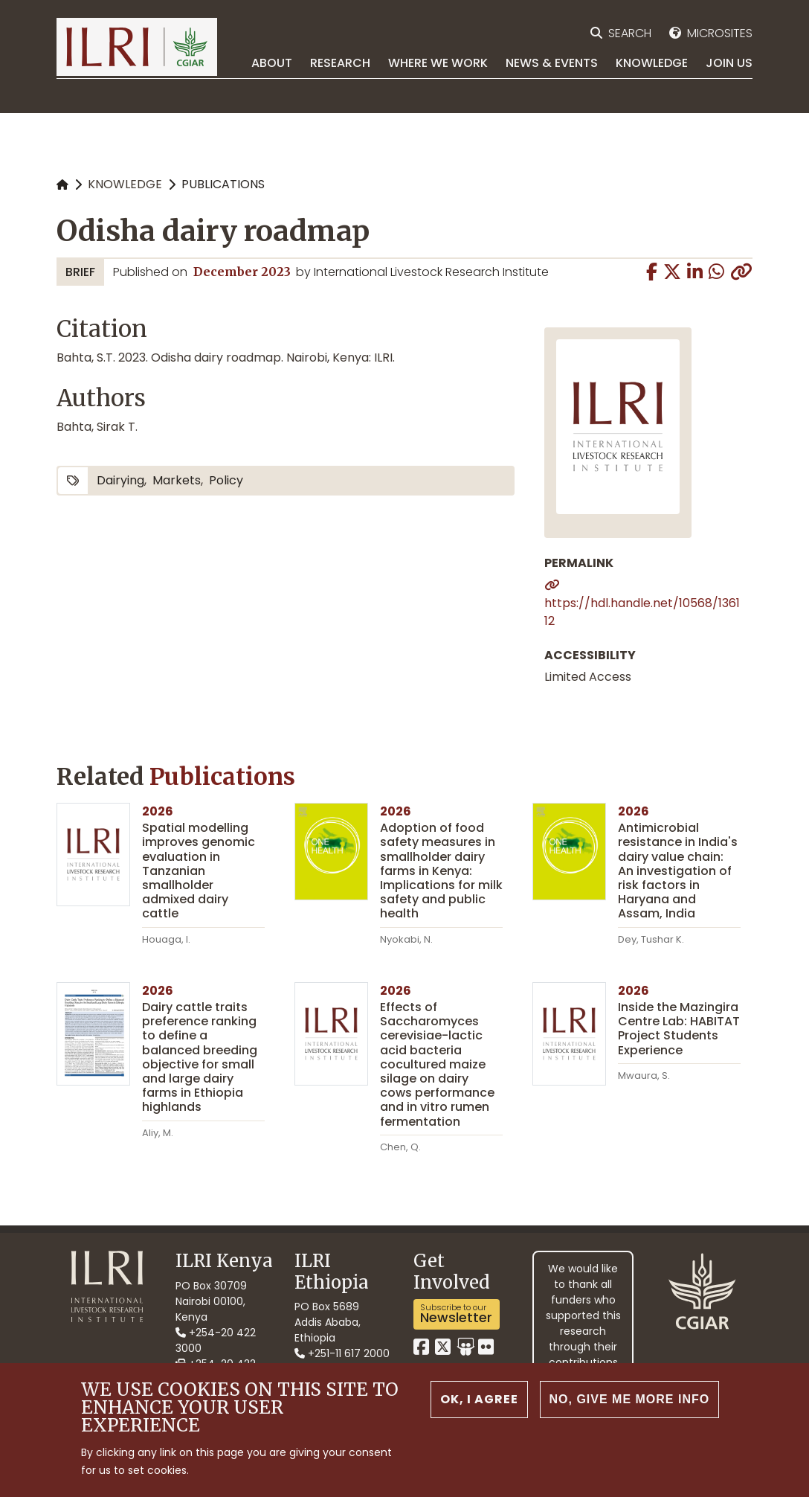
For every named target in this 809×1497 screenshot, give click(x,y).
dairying (120, 480)
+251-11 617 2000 (342, 1353)
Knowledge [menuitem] (652, 62)
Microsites (719, 33)
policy (226, 480)
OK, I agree (479, 1399)
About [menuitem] (271, 62)
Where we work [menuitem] (438, 62)
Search (629, 33)
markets (176, 480)
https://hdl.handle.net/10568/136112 (642, 611)
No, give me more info (629, 1400)
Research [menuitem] (340, 62)
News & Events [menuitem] (552, 62)
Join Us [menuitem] (729, 62)
